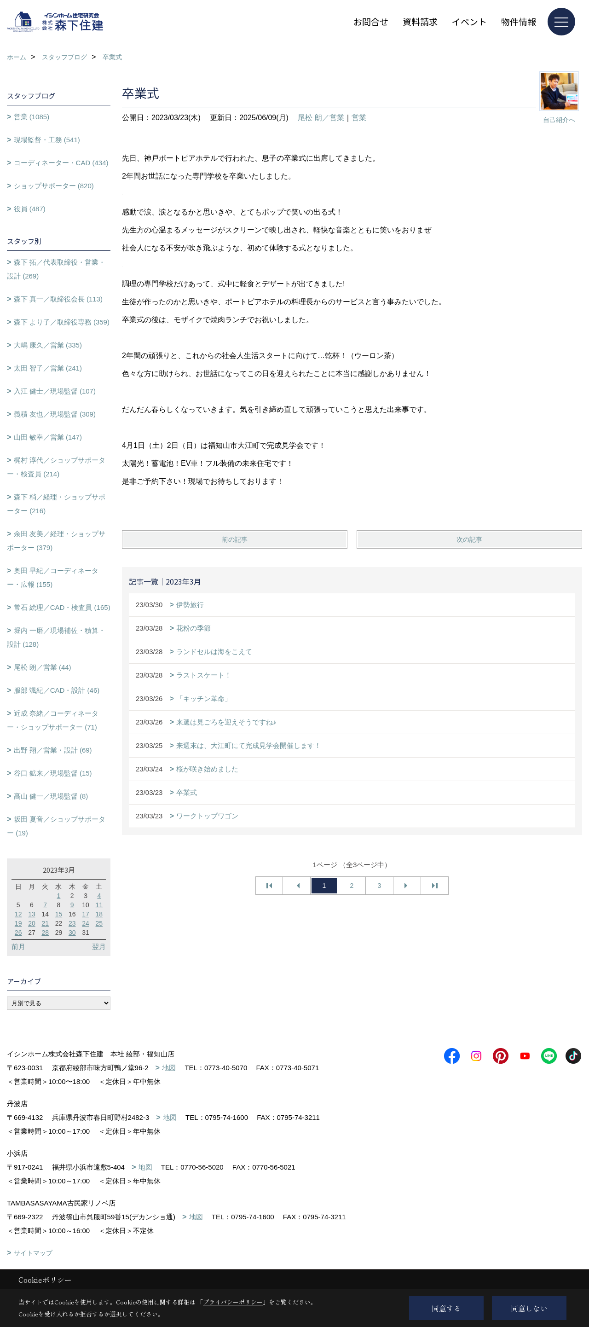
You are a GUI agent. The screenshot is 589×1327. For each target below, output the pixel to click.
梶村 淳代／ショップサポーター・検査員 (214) (56, 467)
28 (45, 932)
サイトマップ (33, 1253)
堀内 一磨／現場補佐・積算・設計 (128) (56, 637)
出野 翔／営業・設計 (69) (53, 750)
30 (72, 932)
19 (18, 923)
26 (18, 932)
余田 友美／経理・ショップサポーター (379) (56, 540)
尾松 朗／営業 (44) (42, 667)
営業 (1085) (32, 117)
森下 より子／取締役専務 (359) (62, 322)
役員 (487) (30, 209)
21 (45, 923)
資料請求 (420, 21)
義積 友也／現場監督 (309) (55, 414)
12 (18, 914)
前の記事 (235, 539)
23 (72, 923)
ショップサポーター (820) (54, 186)
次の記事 (469, 539)
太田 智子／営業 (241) (48, 368)
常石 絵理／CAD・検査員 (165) (62, 607)
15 (59, 914)
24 (85, 923)
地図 (169, 1068)
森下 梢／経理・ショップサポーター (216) (56, 504)
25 (99, 923)
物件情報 (518, 21)
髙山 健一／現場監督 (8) (51, 796)
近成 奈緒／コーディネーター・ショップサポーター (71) (52, 720)
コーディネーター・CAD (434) (61, 163)
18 (99, 914)
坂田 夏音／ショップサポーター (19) (56, 826)
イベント (469, 21)
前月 (18, 946)
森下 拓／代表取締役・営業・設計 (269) (56, 269)
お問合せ (370, 21)
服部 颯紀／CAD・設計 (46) (57, 690)
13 (31, 914)
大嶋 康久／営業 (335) (48, 345)
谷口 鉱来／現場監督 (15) (53, 773)
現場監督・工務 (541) (47, 140)
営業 (359, 118)
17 (85, 914)
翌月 (99, 946)
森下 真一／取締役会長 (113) (58, 299)
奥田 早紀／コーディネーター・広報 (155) (52, 577)
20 (31, 923)
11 (99, 905)
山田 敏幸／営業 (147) (48, 437)
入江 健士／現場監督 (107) (55, 391)
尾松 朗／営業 (321, 118)
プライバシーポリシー (233, 1302)
